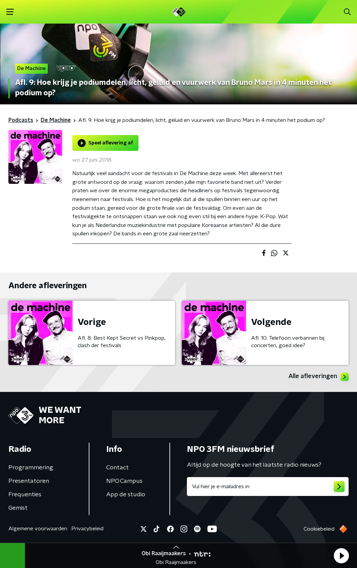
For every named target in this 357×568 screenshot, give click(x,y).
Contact (117, 468)
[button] (341, 555)
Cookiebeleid (319, 529)
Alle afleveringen (318, 377)
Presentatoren (28, 481)
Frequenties (24, 495)
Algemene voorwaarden (37, 528)
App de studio (125, 495)
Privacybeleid (87, 528)
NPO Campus (124, 481)
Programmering (30, 468)
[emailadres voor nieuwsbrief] (268, 486)
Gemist (18, 508)
